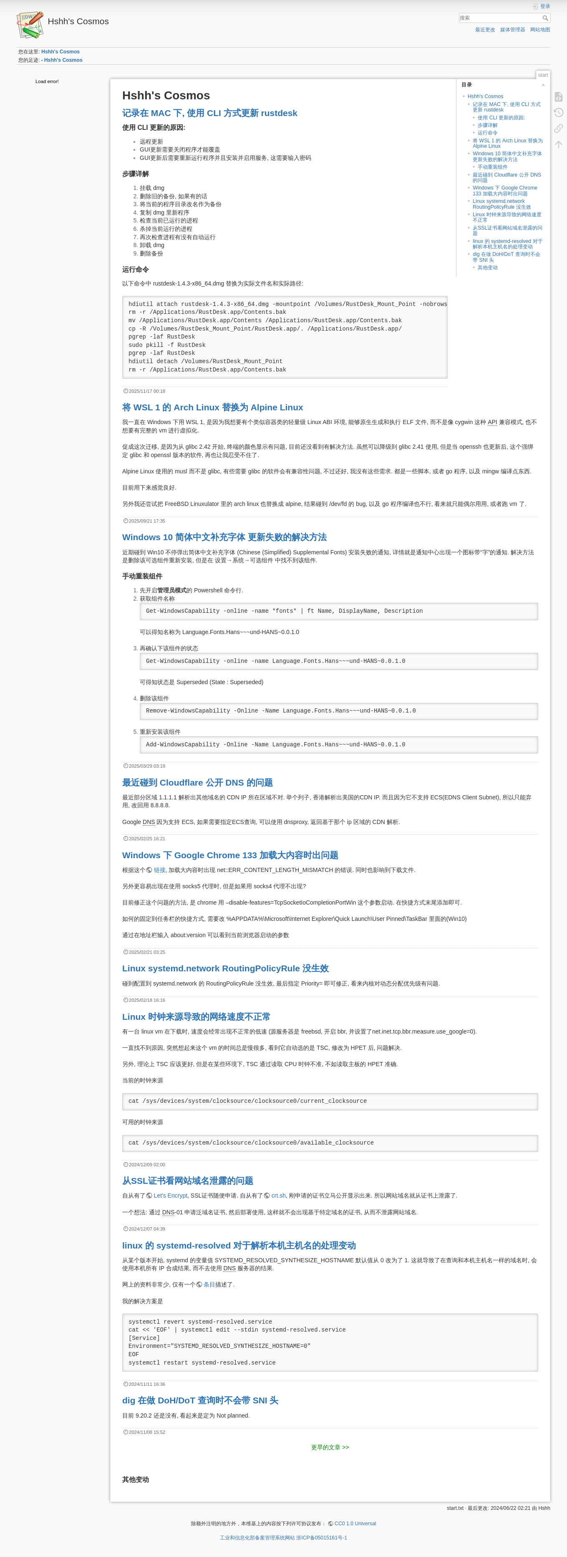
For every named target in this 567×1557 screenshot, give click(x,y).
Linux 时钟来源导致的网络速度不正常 (507, 217)
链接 (160, 870)
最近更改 (485, 30)
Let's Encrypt (171, 1195)
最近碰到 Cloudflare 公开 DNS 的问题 (507, 177)
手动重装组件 (493, 167)
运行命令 (488, 133)
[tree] (60, 82)
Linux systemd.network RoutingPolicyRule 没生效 (502, 204)
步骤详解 (488, 125)
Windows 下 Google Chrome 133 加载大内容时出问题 (505, 190)
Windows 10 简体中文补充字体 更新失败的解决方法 (507, 156)
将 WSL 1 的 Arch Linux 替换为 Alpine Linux (508, 143)
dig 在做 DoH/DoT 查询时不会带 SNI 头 (506, 257)
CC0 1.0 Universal (355, 1524)
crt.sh (279, 1195)
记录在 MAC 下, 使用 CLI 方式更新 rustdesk (507, 107)
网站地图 (540, 30)
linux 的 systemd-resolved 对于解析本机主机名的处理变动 (507, 244)
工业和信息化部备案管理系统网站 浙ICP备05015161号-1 (283, 1538)
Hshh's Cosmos (60, 52)
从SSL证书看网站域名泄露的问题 (507, 230)
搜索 (546, 18)
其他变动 (488, 267)
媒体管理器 (512, 30)
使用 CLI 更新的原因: (501, 118)
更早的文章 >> (330, 1447)
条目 (209, 1284)
